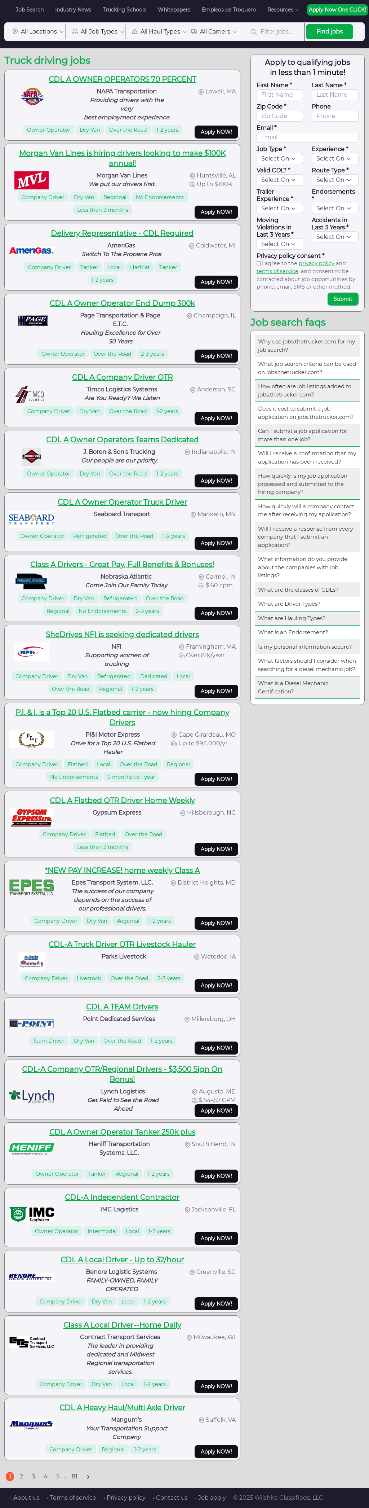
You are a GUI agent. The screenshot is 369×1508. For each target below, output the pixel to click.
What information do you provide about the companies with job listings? (302, 567)
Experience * (330, 149)
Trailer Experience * (275, 195)
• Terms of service (71, 1497)
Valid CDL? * (273, 170)
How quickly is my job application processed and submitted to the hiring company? (302, 483)
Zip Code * (271, 106)
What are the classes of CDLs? (298, 589)
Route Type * (330, 170)
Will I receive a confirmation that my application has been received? (307, 457)
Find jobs (329, 31)
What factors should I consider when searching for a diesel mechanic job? (307, 664)
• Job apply (210, 1497)
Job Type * (271, 149)
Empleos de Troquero (229, 9)
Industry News (73, 9)
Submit (343, 299)
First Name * (274, 85)
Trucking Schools (124, 9)
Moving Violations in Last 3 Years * (275, 227)
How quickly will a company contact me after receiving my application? (306, 510)
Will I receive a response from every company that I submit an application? (305, 536)
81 (74, 1476)
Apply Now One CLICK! (337, 9)
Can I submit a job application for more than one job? (302, 435)
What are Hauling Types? (292, 618)
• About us (25, 1497)
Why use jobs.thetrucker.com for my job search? (306, 345)
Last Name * (329, 85)
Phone (321, 106)
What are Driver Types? (289, 603)
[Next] (88, 1476)
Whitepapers (174, 9)
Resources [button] (280, 9)
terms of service (277, 271)
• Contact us (170, 1497)
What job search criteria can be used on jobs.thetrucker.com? (307, 368)
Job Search (30, 9)
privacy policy (316, 263)
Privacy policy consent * (290, 256)
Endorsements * (333, 195)
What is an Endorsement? (293, 632)
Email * (266, 127)
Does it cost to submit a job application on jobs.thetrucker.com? (306, 412)
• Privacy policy (124, 1497)
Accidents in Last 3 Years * (330, 224)
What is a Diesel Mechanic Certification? (293, 687)
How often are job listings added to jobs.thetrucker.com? (304, 390)
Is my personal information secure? (305, 646)
